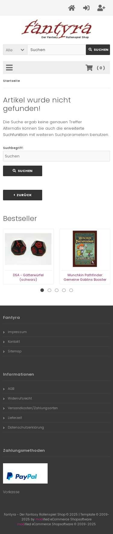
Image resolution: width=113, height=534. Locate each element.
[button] (15, 49)
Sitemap (12, 351)
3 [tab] (57, 290)
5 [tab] (71, 290)
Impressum (15, 331)
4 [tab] (64, 290)
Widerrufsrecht (17, 398)
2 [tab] (49, 290)
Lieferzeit (12, 417)
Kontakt (11, 341)
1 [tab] (42, 290)
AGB (8, 388)
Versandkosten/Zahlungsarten (30, 408)
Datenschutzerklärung (23, 427)
